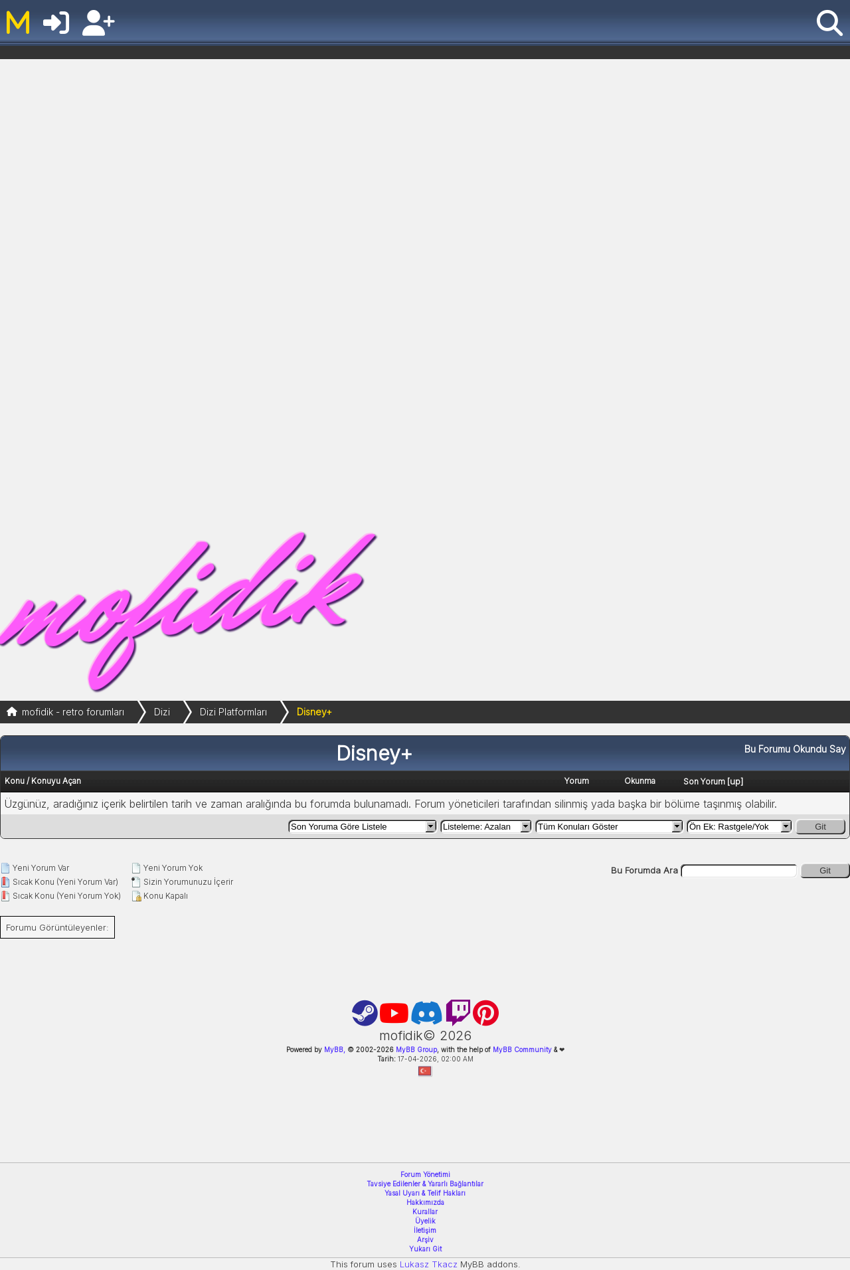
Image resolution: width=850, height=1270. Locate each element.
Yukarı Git (425, 1249)
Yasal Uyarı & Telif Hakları (425, 1193)
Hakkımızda (425, 1202)
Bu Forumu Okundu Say (795, 749)
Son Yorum (704, 781)
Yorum (576, 781)
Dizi (162, 711)
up (735, 781)
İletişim (425, 1230)
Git (820, 827)
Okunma (639, 781)
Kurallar (425, 1212)
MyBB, (334, 1049)
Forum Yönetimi (425, 1174)
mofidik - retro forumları (73, 711)
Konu (15, 781)
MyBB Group (415, 1049)
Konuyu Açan (56, 781)
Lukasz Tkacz (429, 1264)
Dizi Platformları (233, 711)
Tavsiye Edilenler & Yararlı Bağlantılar (425, 1184)
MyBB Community (522, 1049)
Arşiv (425, 1239)
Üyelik (425, 1221)
